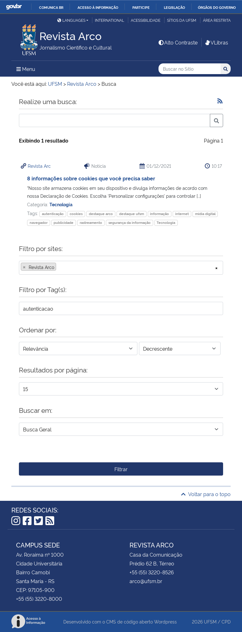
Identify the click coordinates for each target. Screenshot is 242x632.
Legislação (174, 7)
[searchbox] (59, 267)
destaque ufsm (131, 213)
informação (159, 213)
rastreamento (91, 222)
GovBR (14, 7)
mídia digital (205, 213)
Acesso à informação (98, 7)
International (109, 20)
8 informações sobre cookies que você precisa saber (91, 178)
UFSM (210, 621)
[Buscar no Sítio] (189, 68)
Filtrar (121, 468)
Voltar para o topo (206, 493)
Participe (141, 7)
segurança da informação (129, 222)
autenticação (53, 213)
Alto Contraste (178, 42)
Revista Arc (39, 166)
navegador (39, 222)
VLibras (216, 42)
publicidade (63, 222)
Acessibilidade (145, 20)
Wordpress (165, 621)
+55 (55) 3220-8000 (39, 598)
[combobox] (121, 268)
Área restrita (217, 20)
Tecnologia (60, 204)
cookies (76, 213)
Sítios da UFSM (181, 20)
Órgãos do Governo (217, 7)
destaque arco (101, 213)
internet (182, 213)
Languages (71, 20)
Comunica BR (51, 7)
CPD (226, 621)
